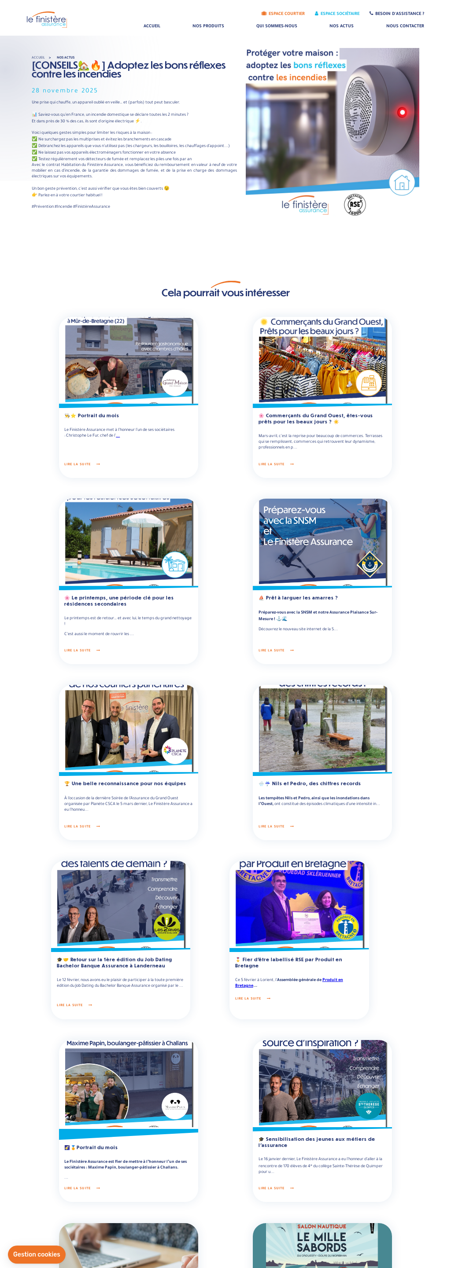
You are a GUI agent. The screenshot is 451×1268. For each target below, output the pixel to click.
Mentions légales (197, 1257)
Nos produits (208, 26)
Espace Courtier (283, 14)
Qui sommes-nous (276, 26)
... (119, 421)
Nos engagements (333, 1212)
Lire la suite (62, 453)
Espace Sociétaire (337, 14)
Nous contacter (405, 26)
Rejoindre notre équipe (338, 1204)
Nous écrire (132, 1222)
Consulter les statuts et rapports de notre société (258, 1204)
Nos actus (341, 26)
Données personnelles (248, 1257)
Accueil (152, 26)
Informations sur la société (238, 1212)
